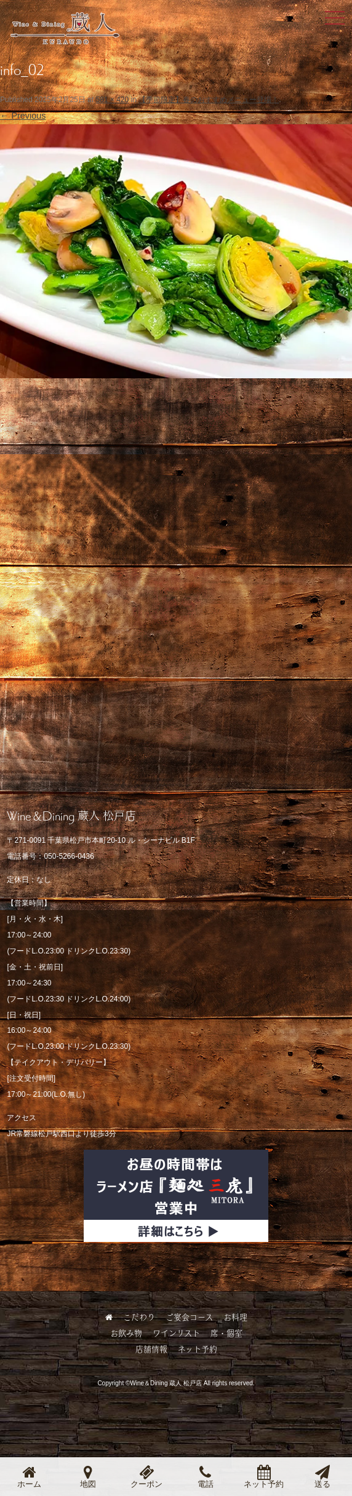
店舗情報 (151, 1349)
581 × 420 (112, 99)
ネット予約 (197, 1349)
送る (322, 1477)
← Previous (23, 116)
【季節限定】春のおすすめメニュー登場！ (208, 99)
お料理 (235, 1317)
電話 (206, 1477)
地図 (88, 1477)
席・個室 (226, 1333)
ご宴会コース (189, 1317)
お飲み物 (126, 1333)
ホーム (29, 1477)
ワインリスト (176, 1333)
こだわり (139, 1317)
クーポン (146, 1477)
